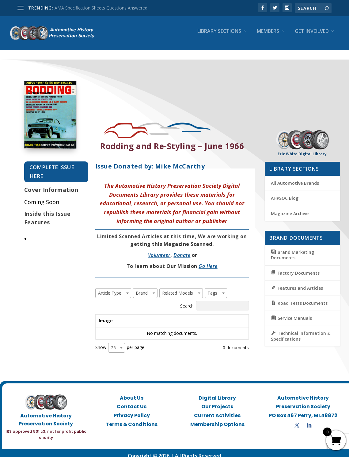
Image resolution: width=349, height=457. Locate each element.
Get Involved (312, 36)
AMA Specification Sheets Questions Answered (101, 8)
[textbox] (111, 287)
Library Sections (219, 36)
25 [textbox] (113, 342)
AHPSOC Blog (284, 193)
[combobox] (113, 287)
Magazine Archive (290, 208)
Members (268, 36)
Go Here (208, 260)
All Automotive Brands (295, 178)
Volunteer (159, 249)
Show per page (119, 342)
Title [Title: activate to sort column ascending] (134, 315)
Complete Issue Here (51, 166)
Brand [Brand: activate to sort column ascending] (171, 315)
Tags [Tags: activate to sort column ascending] (209, 315)
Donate (181, 249)
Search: (214, 300)
